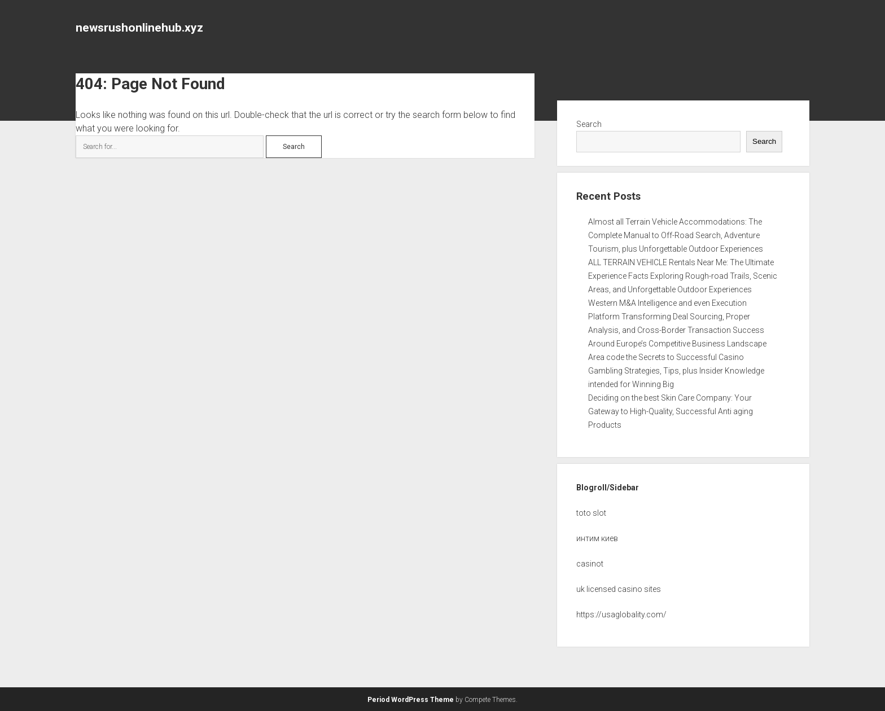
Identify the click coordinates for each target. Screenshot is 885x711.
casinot (589, 563)
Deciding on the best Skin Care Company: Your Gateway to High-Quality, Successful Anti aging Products (670, 411)
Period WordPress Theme (410, 700)
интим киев (597, 538)
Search (589, 124)
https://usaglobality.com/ (621, 614)
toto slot (591, 512)
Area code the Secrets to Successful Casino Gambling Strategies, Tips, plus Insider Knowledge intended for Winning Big (676, 371)
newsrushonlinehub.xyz (139, 27)
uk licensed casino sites (618, 589)
